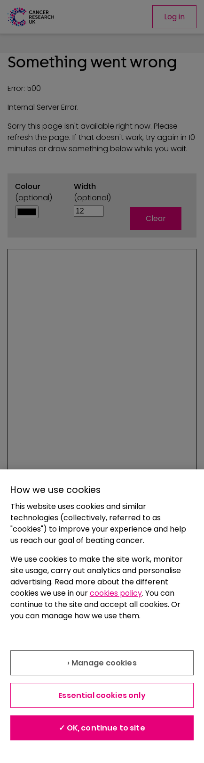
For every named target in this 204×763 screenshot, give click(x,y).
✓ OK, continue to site (102, 727)
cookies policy (116, 593)
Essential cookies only (102, 695)
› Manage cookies (102, 662)
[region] (102, 616)
